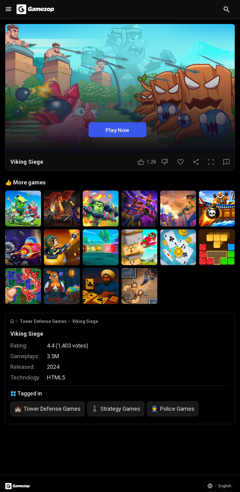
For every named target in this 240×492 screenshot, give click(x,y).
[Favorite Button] (180, 162)
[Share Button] (196, 162)
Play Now (117, 129)
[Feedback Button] (226, 162)
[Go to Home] (12, 321)
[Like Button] (147, 162)
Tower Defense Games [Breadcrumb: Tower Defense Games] (43, 321)
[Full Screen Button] (211, 162)
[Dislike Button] (164, 162)
